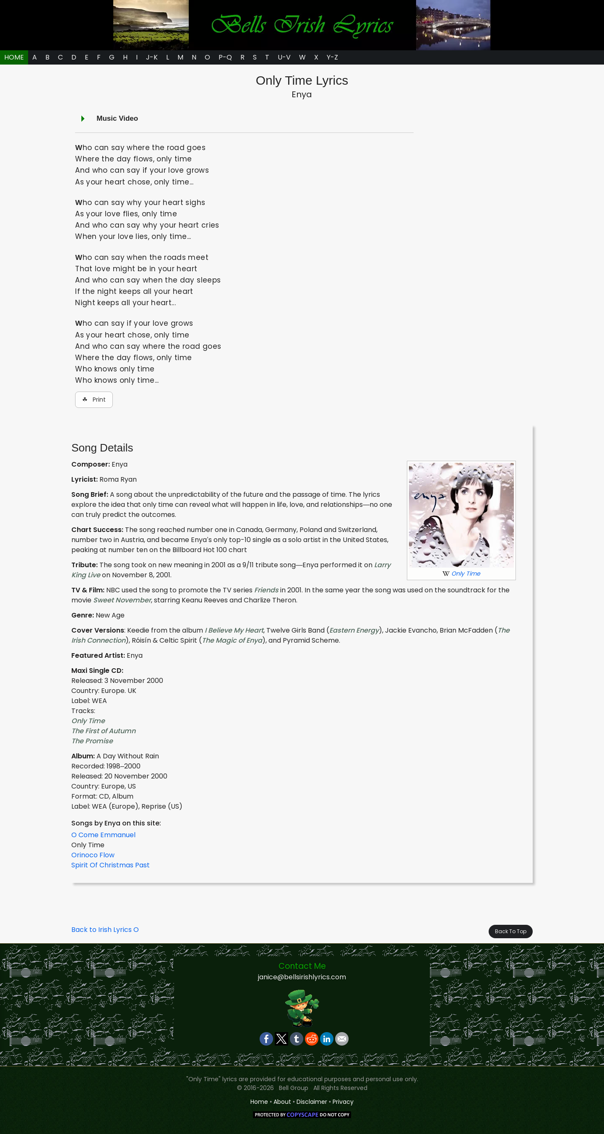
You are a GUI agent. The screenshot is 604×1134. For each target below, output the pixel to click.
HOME (14, 57)
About (282, 1102)
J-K (152, 57)
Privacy (343, 1102)
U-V (284, 57)
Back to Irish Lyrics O (105, 929)
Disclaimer (312, 1102)
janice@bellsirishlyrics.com (302, 977)
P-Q (225, 57)
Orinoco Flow (93, 855)
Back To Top (510, 931)
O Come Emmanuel (103, 835)
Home (259, 1102)
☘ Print (94, 399)
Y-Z (332, 57)
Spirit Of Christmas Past (110, 865)
